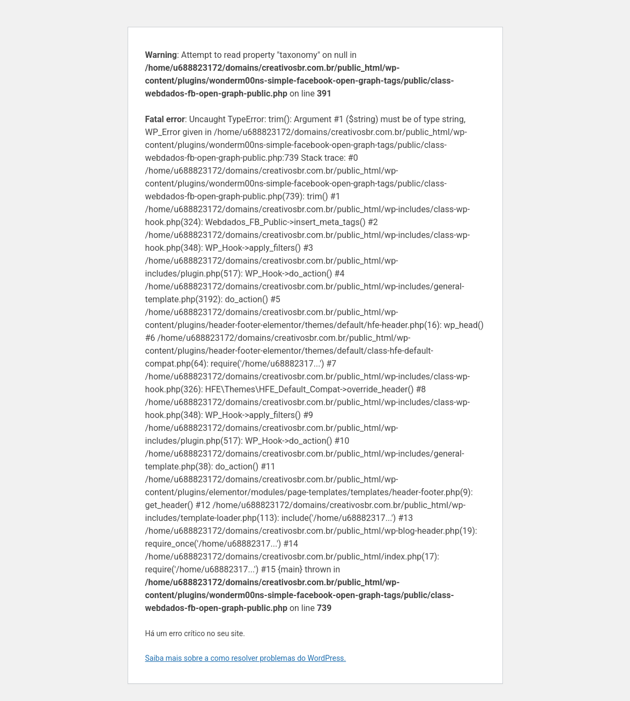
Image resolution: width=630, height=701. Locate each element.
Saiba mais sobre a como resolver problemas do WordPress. (245, 658)
